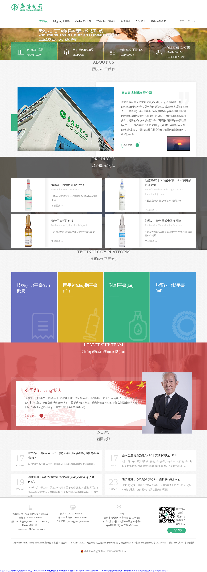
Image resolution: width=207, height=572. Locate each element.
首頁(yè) (43, 21)
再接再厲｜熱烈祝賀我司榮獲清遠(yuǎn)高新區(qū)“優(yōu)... (61, 479)
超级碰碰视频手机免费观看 (122, 571)
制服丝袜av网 (75, 571)
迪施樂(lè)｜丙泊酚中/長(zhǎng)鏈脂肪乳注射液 (168, 183)
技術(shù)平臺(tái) (106, 21)
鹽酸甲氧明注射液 (62, 220)
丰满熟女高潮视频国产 (143, 571)
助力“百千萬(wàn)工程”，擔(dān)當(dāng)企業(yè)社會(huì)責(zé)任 (63, 455)
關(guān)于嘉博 (61, 21)
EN (188, 21)
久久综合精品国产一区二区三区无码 (96, 571)
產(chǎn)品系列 (83, 21)
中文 (182, 21)
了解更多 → (57, 205)
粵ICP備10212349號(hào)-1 (83, 542)
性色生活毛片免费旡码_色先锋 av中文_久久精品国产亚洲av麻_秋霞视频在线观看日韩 (34, 571)
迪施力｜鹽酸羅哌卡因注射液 (163, 220)
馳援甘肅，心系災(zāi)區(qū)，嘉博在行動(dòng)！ (151, 479)
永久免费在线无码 (160, 571)
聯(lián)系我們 (158, 21)
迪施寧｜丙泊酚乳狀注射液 (68, 185)
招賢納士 (141, 21)
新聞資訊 (125, 21)
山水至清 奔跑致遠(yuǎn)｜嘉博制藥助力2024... (150, 455)
